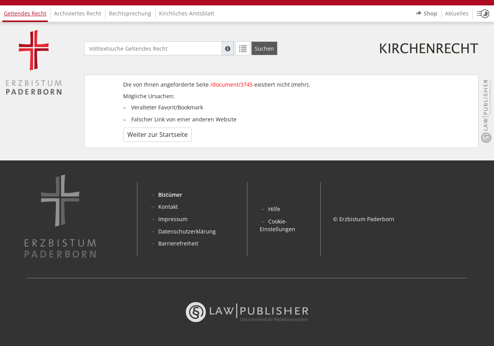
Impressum (173, 219)
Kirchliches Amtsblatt (186, 13)
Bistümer (170, 194)
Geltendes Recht (25, 13)
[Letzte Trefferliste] (242, 48)
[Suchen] (264, 48)
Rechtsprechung (130, 13)
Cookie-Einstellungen (277, 225)
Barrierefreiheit (178, 243)
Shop (426, 13)
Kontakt (168, 206)
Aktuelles (457, 13)
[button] (483, 13)
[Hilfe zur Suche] (228, 48)
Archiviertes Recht (77, 13)
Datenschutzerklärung (187, 231)
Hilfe (274, 209)
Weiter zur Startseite (157, 134)
